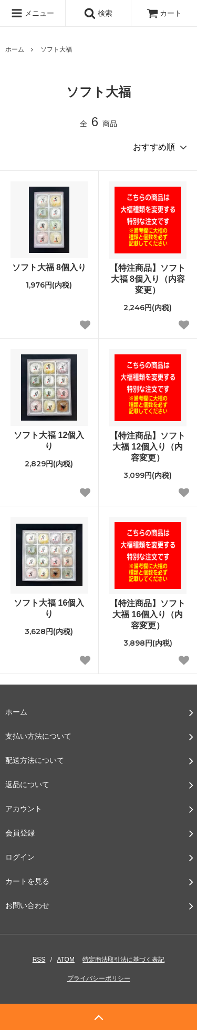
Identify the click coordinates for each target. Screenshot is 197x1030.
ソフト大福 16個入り (49, 608)
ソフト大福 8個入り (49, 267)
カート (164, 13)
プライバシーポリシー (98, 978)
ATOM (66, 959)
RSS (39, 959)
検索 (98, 13)
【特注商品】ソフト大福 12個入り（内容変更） (147, 446)
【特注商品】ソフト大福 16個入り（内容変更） (147, 614)
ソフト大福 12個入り (49, 441)
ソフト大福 (56, 49)
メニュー (32, 13)
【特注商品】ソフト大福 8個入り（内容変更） (147, 278)
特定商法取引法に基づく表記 (123, 959)
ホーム (14, 49)
